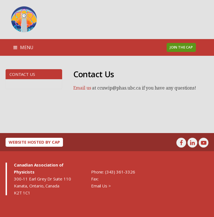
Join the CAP (181, 47)
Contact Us (22, 74)
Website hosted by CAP (34, 142)
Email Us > (101, 186)
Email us (82, 88)
